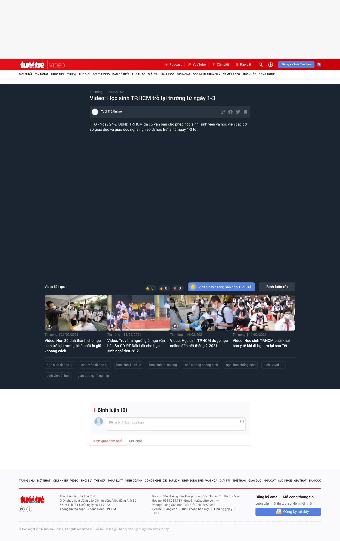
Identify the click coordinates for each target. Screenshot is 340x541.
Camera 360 (231, 74)
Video (74, 480)
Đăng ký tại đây (296, 511)
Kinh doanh (133, 480)
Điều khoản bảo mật (195, 509)
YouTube (196, 64)
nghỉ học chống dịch (240, 365)
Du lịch (174, 480)
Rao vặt (243, 64)
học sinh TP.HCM (128, 365)
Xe (164, 480)
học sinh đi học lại (60, 365)
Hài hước (167, 74)
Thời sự (86, 480)
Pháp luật (115, 480)
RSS (156, 513)
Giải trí (153, 74)
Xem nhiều (60, 480)
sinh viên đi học (58, 376)
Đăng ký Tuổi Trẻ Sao (296, 64)
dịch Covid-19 (273, 365)
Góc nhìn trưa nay (206, 74)
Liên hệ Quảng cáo (164, 509)
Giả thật (300, 480)
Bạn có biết (120, 74)
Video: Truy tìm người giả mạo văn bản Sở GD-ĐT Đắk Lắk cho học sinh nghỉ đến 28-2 (136, 345)
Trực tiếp (58, 74)
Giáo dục (254, 480)
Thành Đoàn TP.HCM (102, 509)
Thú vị (71, 74)
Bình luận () (277, 287)
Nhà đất (270, 480)
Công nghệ (267, 74)
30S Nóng (183, 74)
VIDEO (57, 65)
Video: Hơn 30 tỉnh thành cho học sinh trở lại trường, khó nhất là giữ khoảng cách (73, 345)
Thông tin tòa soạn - (74, 509)
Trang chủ (27, 480)
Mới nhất (25, 74)
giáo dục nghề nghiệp (93, 376)
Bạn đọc (315, 480)
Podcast (173, 64)
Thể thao (138, 74)
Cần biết (220, 64)
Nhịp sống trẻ (192, 480)
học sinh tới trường (163, 365)
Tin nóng (41, 74)
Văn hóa (211, 480)
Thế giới (84, 74)
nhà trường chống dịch (201, 365)
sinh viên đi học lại (94, 365)
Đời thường (101, 74)
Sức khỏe (249, 74)
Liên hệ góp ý (223, 509)
